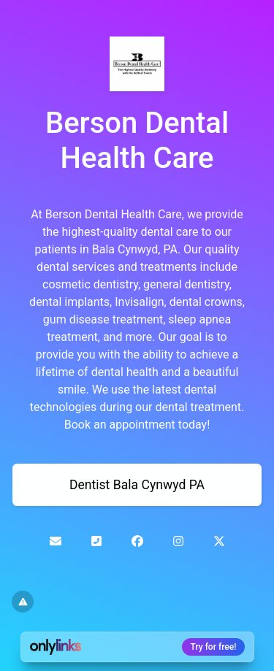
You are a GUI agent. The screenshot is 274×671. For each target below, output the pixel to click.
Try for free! (214, 647)
